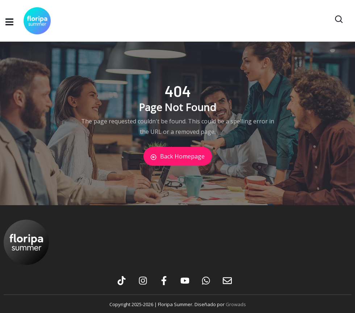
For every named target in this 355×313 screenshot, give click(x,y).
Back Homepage (178, 156)
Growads (236, 304)
